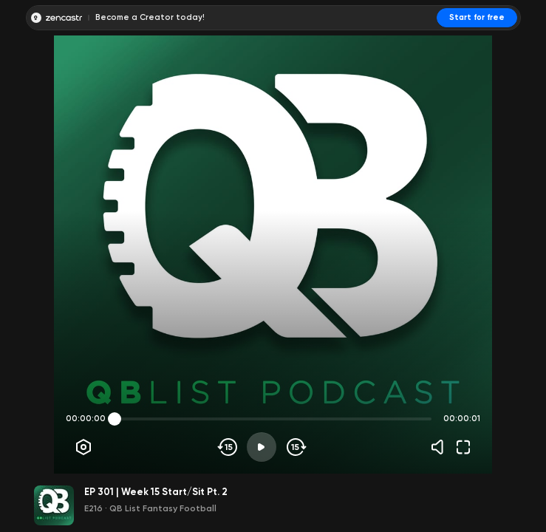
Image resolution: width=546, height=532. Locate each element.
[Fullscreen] (463, 447)
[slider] (114, 419)
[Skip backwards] (228, 447)
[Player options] (83, 447)
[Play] (261, 447)
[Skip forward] (295, 447)
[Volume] (441, 447)
